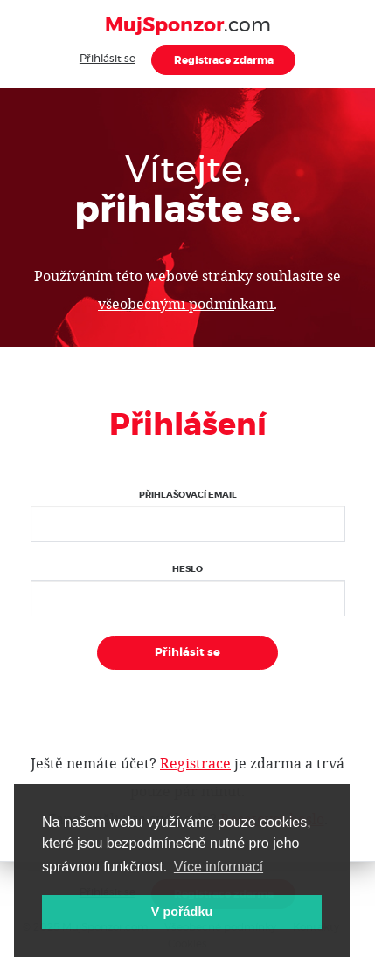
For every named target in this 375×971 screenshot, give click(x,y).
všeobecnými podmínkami (186, 303)
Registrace (195, 763)
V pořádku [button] (181, 912)
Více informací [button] (218, 866)
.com (188, 26)
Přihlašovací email (188, 495)
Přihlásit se (107, 59)
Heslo (187, 569)
